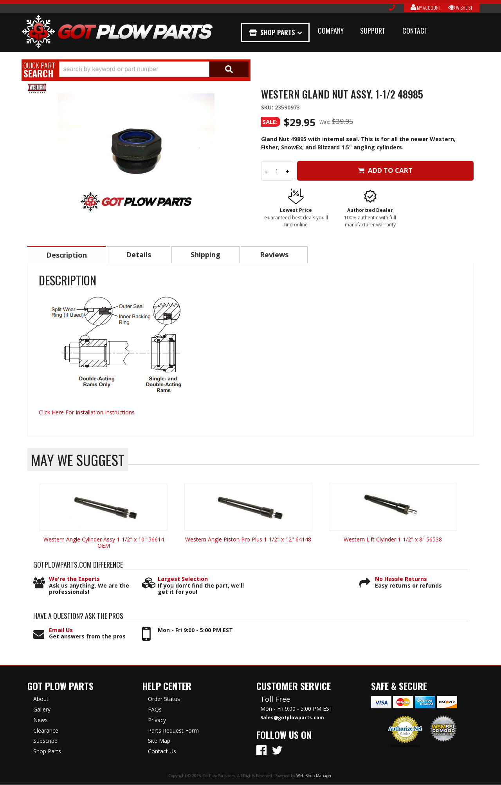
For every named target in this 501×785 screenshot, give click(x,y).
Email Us (61, 630)
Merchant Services (405, 746)
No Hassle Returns (401, 579)
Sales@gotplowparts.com (292, 718)
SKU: (268, 107)
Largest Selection (183, 579)
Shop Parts (277, 32)
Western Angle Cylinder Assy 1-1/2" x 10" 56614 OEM (103, 543)
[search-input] (134, 69)
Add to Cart (385, 170)
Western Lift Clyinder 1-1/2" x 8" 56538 (393, 539)
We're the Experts (74, 579)
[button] (154, 69)
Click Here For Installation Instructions (87, 412)
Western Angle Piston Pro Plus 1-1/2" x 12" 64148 (248, 539)
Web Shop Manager (314, 776)
